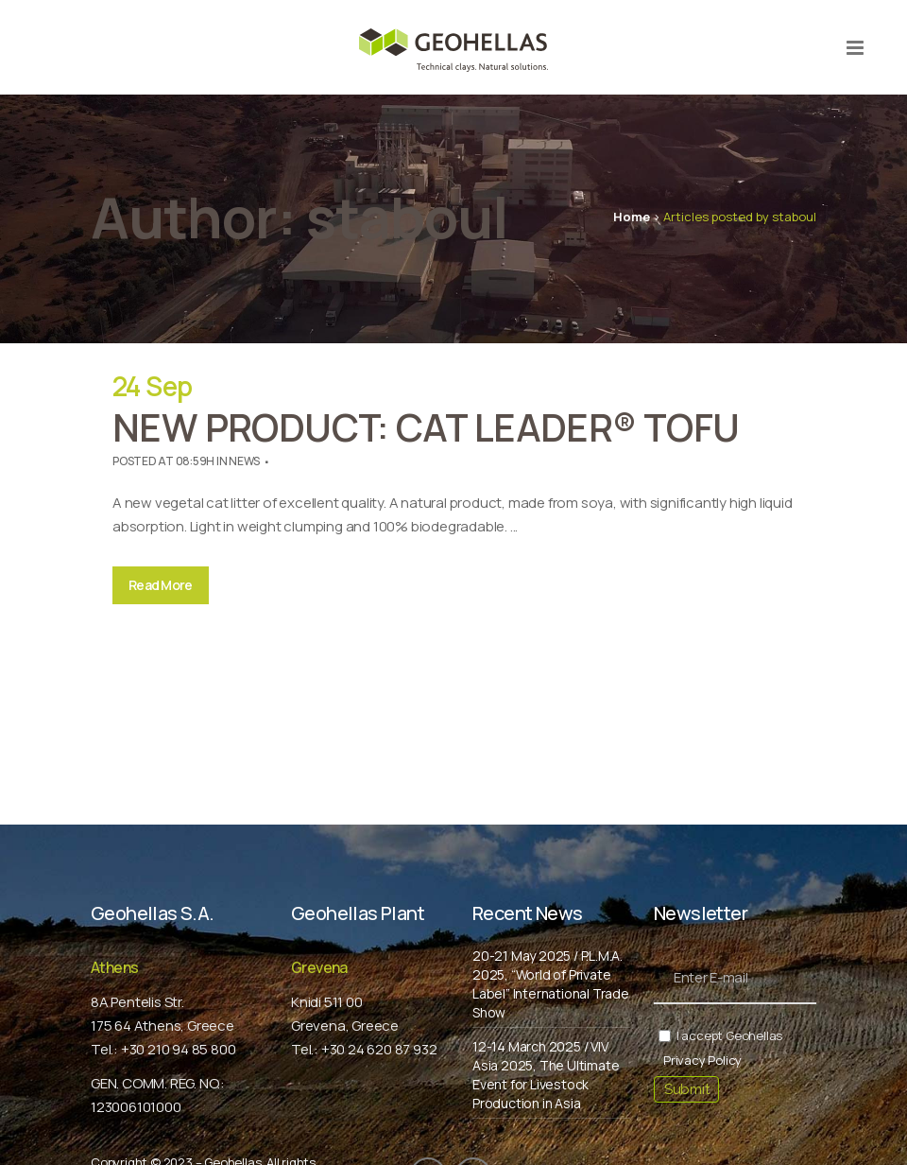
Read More (160, 585)
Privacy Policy (702, 1060)
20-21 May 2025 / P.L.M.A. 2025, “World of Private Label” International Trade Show (550, 984)
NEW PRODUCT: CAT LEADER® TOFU (426, 427)
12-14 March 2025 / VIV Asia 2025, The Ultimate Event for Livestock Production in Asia (545, 1074)
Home (631, 216)
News (244, 461)
